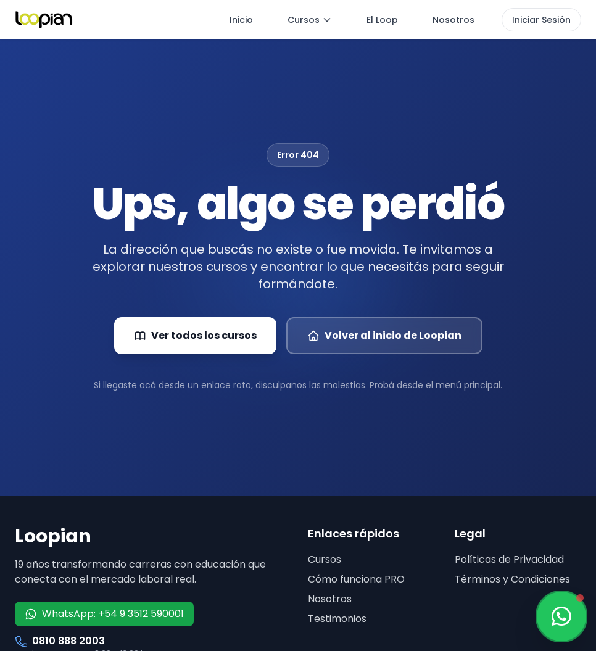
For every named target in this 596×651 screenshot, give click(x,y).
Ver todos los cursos (195, 335)
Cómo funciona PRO (356, 579)
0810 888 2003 (68, 641)
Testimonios (337, 619)
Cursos (310, 20)
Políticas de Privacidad (509, 559)
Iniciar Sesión (541, 20)
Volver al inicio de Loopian (384, 335)
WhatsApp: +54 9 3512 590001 (104, 614)
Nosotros (453, 20)
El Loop (382, 20)
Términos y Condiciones (512, 579)
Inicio (241, 20)
